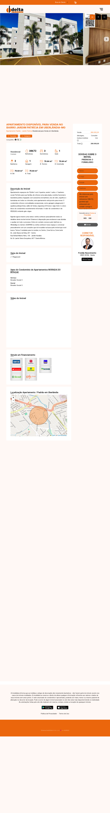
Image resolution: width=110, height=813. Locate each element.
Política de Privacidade (49, 713)
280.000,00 (95, 132)
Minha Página (87, 259)
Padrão (18, 131)
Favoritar (12, 136)
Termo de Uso (64, 713)
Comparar (26, 136)
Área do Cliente (60, 2)
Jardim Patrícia (27, 131)
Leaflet (52, 435)
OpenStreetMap (62, 435)
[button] (75, 2)
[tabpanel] (55, 39)
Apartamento (10, 131)
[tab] (92, 17)
